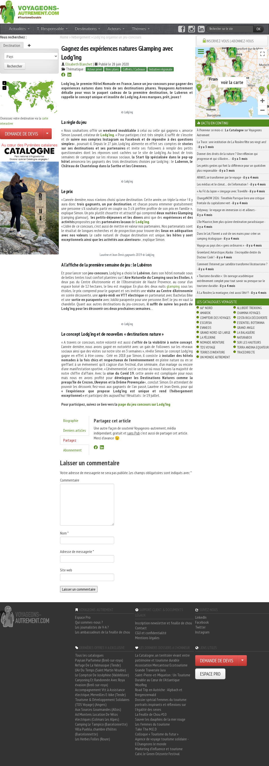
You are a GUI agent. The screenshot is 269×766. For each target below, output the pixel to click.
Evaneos (205, 327)
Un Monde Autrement (215, 357)
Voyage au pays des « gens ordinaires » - (229, 245)
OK (258, 28)
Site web (66, 569)
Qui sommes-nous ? (89, 622)
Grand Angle (246, 327)
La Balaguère (246, 332)
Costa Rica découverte (252, 318)
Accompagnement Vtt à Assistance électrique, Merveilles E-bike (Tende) (100, 692)
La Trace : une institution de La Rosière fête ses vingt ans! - (231, 144)
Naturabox (244, 337)
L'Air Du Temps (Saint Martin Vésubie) (100, 669)
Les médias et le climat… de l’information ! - (231, 184)
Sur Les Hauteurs (249, 342)
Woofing (141, 684)
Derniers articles (74, 430)
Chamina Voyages (248, 313)
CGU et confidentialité (150, 632)
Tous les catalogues (89, 655)
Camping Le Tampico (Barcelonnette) (101, 724)
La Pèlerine (208, 337)
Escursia (206, 322)
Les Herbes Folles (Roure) (92, 738)
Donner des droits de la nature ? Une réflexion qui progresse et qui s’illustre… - (227, 156)
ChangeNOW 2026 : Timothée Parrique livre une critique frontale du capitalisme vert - (230, 200)
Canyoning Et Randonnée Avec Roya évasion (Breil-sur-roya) (100, 682)
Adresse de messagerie (77, 551)
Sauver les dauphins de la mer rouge (160, 719)
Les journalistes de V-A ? (92, 627)
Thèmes (141, 29)
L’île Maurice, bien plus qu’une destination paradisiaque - (231, 224)
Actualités (19, 29)
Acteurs (116, 29)
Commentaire (69, 480)
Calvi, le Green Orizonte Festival (157, 753)
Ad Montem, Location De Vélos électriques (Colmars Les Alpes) (97, 717)
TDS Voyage (207, 347)
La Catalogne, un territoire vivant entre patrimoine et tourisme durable (162, 658)
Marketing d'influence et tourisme (159, 748)
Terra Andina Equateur (253, 347)
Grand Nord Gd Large (215, 332)
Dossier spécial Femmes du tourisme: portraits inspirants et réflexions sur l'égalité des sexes (161, 704)
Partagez (69, 440)
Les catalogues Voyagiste (217, 301)
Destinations (87, 29)
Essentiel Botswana (250, 322)
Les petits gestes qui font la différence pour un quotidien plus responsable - (231, 168)
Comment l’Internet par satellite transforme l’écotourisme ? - (232, 266)
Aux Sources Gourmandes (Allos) (98, 709)
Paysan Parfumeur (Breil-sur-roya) (99, 660)
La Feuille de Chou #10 (150, 714)
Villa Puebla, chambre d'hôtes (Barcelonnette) (96, 731)
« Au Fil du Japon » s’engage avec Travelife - (231, 191)
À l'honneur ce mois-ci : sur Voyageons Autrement (229, 132)
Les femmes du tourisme (152, 724)
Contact (141, 627)
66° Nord (206, 308)
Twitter (200, 627)
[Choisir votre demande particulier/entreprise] (47, 133)
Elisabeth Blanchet (78, 64)
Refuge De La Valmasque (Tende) (98, 665)
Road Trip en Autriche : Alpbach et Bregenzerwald (158, 692)
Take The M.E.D (146, 729)
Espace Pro (83, 617)
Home (64, 36)
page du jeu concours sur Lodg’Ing (144, 404)
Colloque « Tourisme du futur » (156, 734)
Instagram (202, 632)
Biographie (70, 420)
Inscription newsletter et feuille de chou (163, 622)
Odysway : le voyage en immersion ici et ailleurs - (226, 212)
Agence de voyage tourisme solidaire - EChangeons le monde (162, 741)
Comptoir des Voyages (215, 318)
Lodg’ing (107, 134)
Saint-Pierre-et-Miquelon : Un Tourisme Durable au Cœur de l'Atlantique (162, 677)
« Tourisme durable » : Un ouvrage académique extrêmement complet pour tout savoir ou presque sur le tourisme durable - (231, 281)
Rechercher (14, 66)
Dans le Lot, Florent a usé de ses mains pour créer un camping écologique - (228, 236)
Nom (64, 533)
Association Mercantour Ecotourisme (161, 665)
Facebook (202, 622)
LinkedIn (200, 617)
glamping (173, 286)
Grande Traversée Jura (150, 669)
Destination (11, 45)
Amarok (205, 313)
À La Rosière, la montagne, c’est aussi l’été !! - (232, 292)
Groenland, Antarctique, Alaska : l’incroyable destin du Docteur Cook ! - (229, 254)
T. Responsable (52, 29)
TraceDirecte (246, 352)
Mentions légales (147, 637)
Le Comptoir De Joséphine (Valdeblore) (102, 674)
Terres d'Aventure (212, 352)
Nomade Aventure (212, 342)
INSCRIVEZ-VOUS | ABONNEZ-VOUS (230, 40)
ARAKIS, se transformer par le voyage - (228, 177)
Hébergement (81, 36)
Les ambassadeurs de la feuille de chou (102, 632)
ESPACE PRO (210, 674)
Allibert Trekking (249, 308)
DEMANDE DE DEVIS (21, 134)
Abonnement (72, 450)
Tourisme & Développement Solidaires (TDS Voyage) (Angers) (102, 702)
